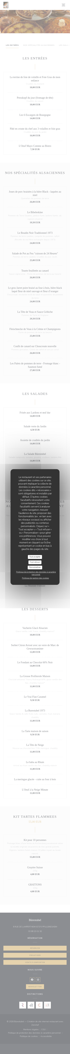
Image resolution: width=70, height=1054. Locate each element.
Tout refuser (35, 562)
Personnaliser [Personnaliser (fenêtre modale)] (35, 567)
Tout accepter (34, 557)
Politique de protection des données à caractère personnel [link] (36, 573)
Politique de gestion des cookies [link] (35, 578)
